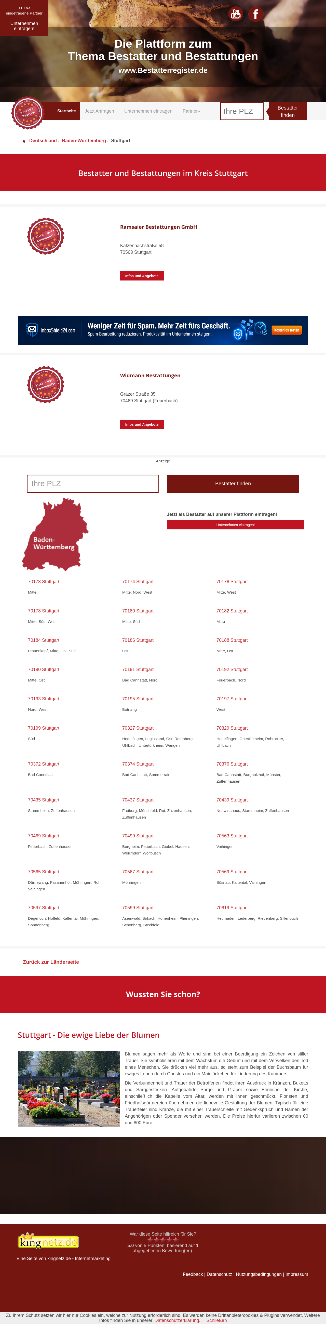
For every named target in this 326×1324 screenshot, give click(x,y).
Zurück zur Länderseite (51, 962)
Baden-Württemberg (84, 140)
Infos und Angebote (142, 276)
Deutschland (39, 140)
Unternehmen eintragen (148, 111)
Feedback (193, 1274)
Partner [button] (191, 111)
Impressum (297, 1274)
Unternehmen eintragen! (235, 525)
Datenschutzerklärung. (177, 1320)
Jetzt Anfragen (99, 111)
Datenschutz (219, 1274)
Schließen (217, 1320)
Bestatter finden (288, 111)
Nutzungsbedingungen (259, 1274)
